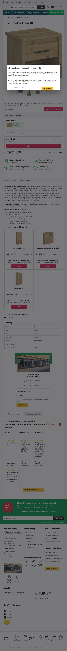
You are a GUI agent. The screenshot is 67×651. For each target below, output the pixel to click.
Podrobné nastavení (19, 87)
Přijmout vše (47, 88)
